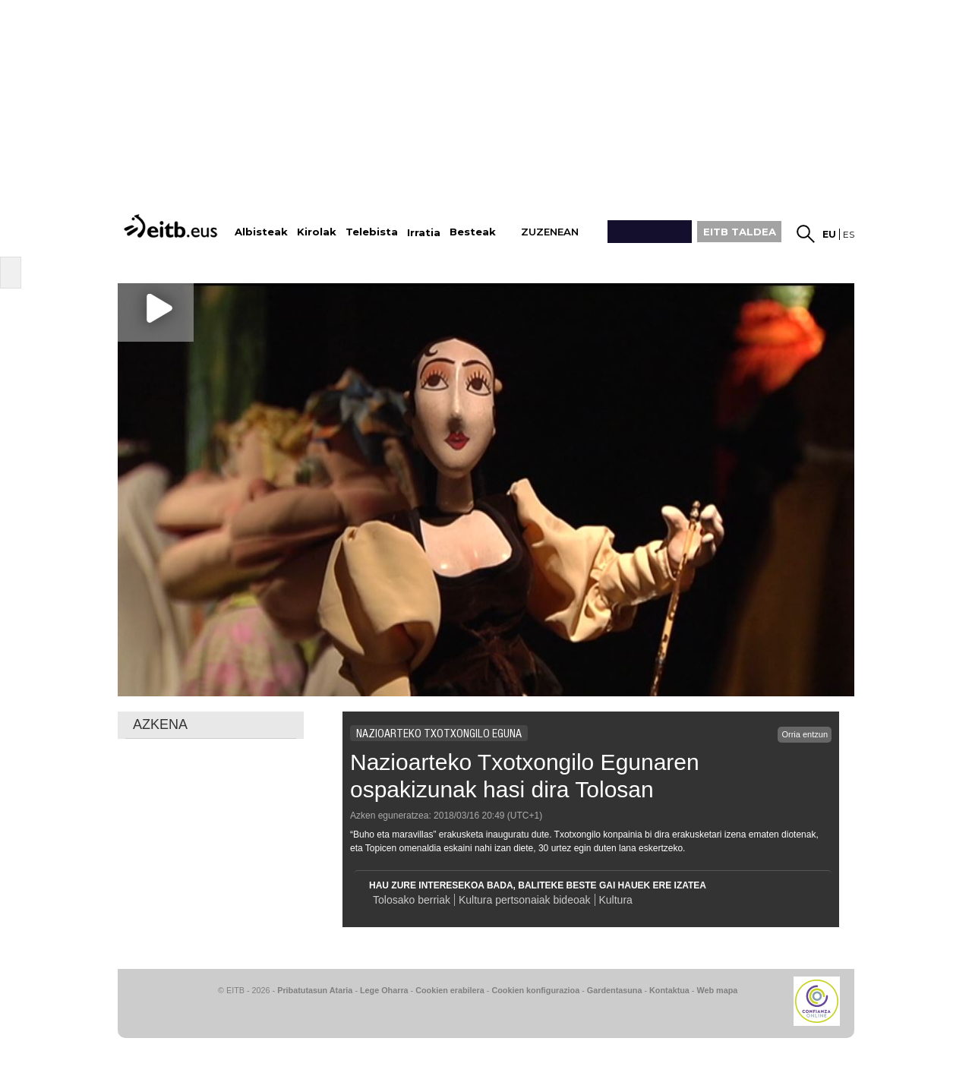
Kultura (616, 900)
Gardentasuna (614, 990)
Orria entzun (804, 734)
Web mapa (716, 990)
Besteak (473, 232)
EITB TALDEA (739, 232)
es (848, 234)
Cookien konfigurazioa (535, 990)
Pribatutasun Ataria (314, 990)
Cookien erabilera (449, 990)
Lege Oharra (384, 990)
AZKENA (160, 724)
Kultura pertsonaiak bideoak (525, 900)
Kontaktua (669, 990)
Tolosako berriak (411, 900)
